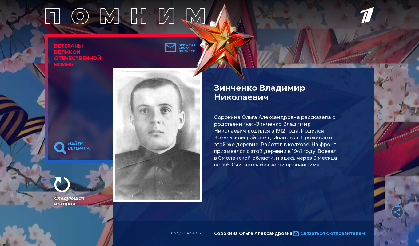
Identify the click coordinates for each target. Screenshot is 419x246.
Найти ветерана (79, 146)
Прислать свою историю (187, 47)
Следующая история (69, 201)
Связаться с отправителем (333, 233)
